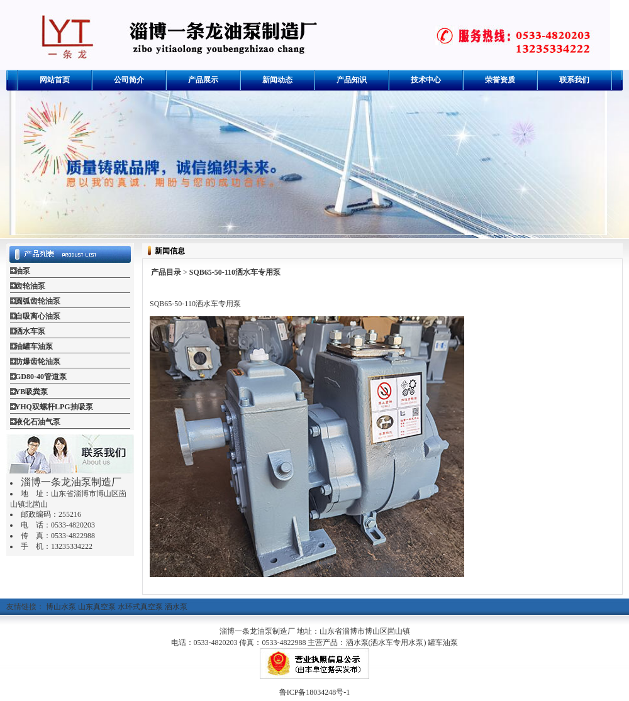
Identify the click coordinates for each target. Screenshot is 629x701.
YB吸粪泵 (31, 391)
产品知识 (352, 79)
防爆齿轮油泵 (37, 361)
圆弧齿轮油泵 (37, 301)
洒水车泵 (30, 331)
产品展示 (203, 79)
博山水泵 (61, 606)
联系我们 (574, 79)
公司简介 (129, 79)
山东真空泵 (97, 606)
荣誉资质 (500, 79)
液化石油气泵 (37, 421)
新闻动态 (277, 79)
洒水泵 (176, 606)
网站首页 (55, 79)
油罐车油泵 (34, 346)
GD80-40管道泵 (41, 376)
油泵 (22, 271)
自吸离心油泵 (37, 316)
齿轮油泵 (30, 286)
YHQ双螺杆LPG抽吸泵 (54, 406)
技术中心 (426, 79)
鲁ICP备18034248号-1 (314, 692)
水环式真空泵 (140, 606)
